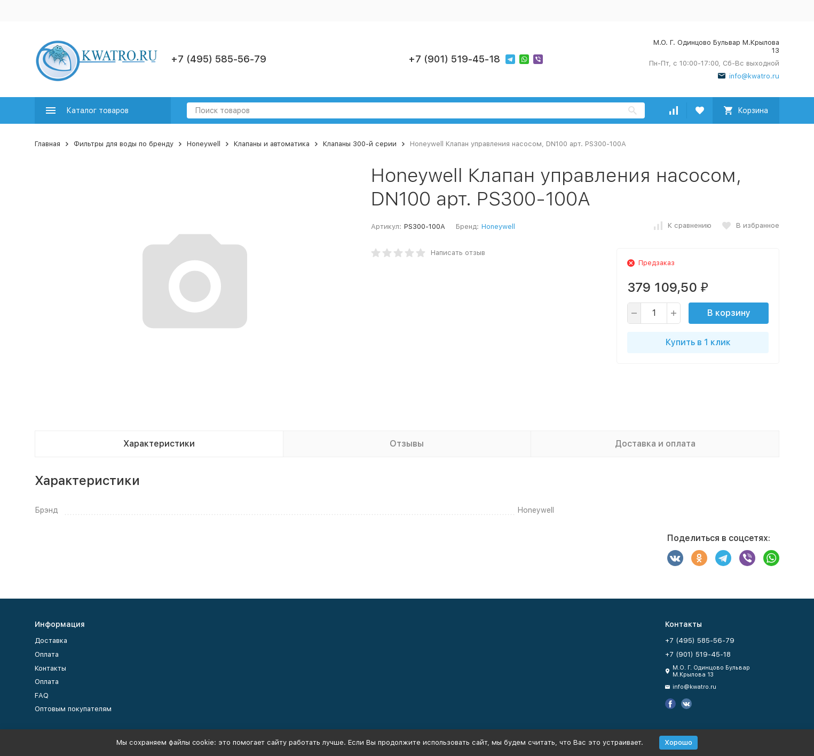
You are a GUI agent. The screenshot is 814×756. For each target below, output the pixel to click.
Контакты (50, 668)
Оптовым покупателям (73, 709)
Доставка (51, 640)
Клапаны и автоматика (272, 144)
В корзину (728, 313)
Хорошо (678, 742)
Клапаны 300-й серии (360, 144)
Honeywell (203, 144)
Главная (47, 144)
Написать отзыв (458, 253)
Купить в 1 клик (698, 342)
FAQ (42, 695)
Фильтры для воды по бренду (123, 144)
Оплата (47, 654)
